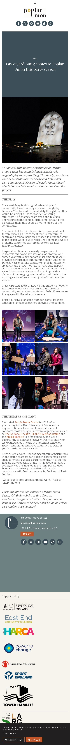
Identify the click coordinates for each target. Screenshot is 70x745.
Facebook (8, 499)
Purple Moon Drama (27, 422)
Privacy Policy (9, 733)
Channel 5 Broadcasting (46, 434)
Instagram (21, 499)
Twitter (36, 499)
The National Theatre (17, 434)
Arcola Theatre (15, 436)
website (27, 495)
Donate (27, 533)
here (5, 503)
